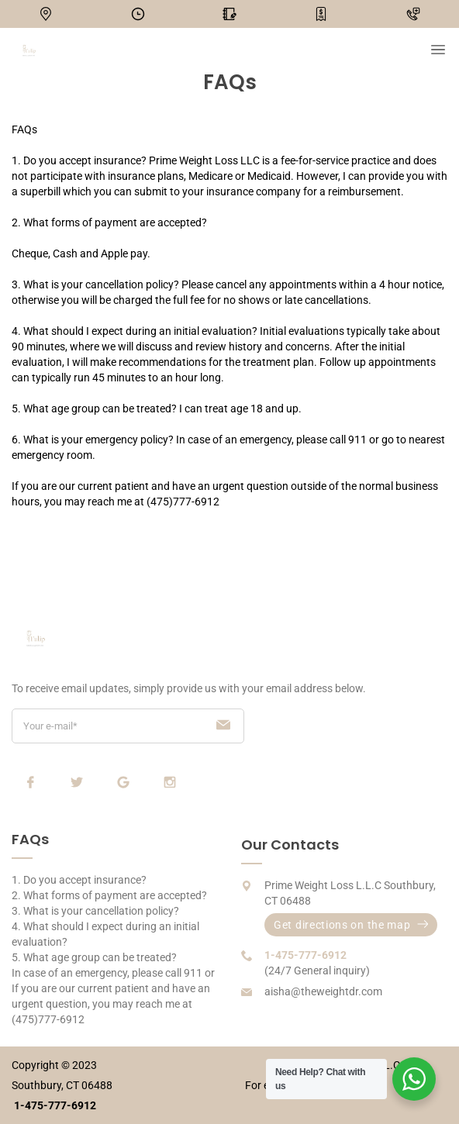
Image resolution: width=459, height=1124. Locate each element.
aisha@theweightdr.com (323, 991)
